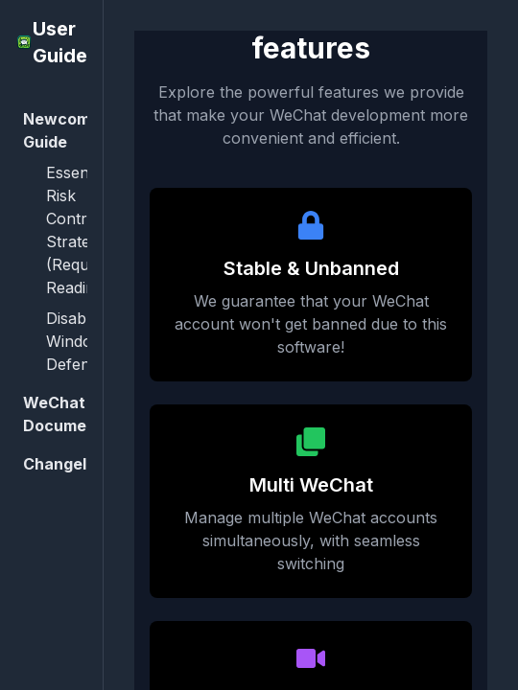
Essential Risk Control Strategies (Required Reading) (82, 230)
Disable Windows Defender (80, 341)
